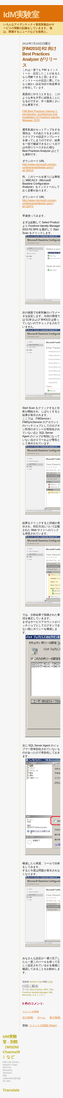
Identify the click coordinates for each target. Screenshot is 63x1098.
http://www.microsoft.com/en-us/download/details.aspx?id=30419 (39, 167)
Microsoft (26, 995)
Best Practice (36, 989)
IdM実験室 (21, 14)
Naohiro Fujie (36, 981)
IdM (50, 992)
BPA (46, 989)
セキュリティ (38, 995)
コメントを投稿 (30, 1011)
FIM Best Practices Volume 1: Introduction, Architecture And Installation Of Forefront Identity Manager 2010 (41, 116)
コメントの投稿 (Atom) (43, 1025)
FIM (51, 989)
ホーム (41, 1017)
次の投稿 (27, 1017)
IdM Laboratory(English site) (11, 1078)
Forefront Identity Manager (35, 992)
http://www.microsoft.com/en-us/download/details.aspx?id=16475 (39, 203)
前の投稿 (55, 1017)
